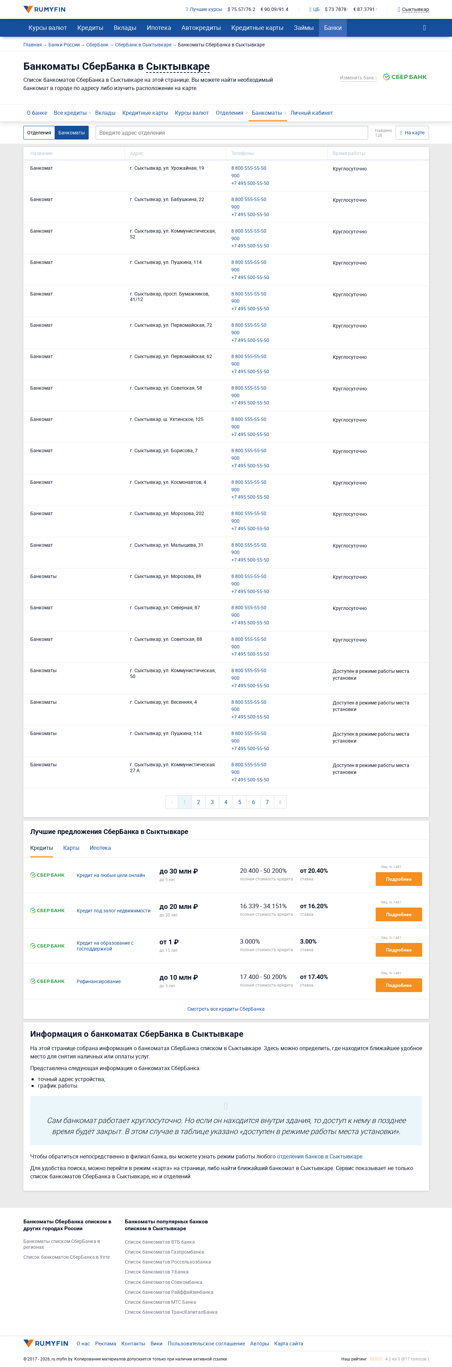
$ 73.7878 (335, 9)
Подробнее (399, 879)
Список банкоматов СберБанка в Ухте (66, 1257)
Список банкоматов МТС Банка (160, 1302)
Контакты (133, 1343)
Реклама (105, 1343)
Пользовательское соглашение (206, 1343)
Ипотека (159, 27)
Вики (157, 1343)
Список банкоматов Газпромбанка (164, 1252)
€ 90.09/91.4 (274, 9)
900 (235, 176)
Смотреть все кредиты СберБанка (226, 1009)
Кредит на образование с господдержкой (105, 946)
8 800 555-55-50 (248, 168)
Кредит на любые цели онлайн (111, 875)
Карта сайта (288, 1343)
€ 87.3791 (364, 9)
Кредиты (90, 27)
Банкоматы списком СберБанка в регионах (61, 1244)
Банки (333, 27)
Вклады (125, 27)
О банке (37, 112)
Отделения (229, 112)
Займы (304, 27)
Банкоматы (267, 112)
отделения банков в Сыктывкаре (319, 1156)
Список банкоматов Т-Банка (157, 1272)
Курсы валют (48, 27)
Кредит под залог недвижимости (114, 911)
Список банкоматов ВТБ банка (160, 1242)
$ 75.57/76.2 (241, 9)
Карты (71, 848)
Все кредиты (70, 112)
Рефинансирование (99, 982)
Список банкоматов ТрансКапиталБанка (171, 1312)
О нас (83, 1343)
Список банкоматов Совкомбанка (163, 1282)
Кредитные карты (257, 27)
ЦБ (314, 10)
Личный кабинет (311, 112)
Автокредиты (201, 27)
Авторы (259, 1343)
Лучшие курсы (204, 9)
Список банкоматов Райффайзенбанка (169, 1292)
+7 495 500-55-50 (250, 183)
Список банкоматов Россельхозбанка (168, 1262)
